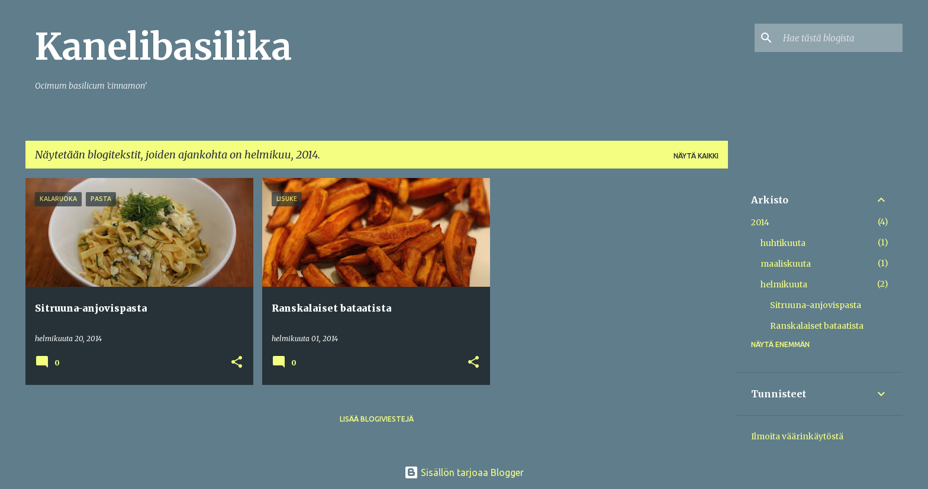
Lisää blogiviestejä (377, 419)
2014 (760, 222)
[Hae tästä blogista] (840, 38)
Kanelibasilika (163, 47)
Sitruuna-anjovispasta (815, 305)
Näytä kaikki (696, 156)
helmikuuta (784, 284)
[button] (237, 363)
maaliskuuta (786, 263)
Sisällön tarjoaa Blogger (464, 472)
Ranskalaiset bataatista (816, 325)
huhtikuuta (783, 243)
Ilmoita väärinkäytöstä (797, 436)
